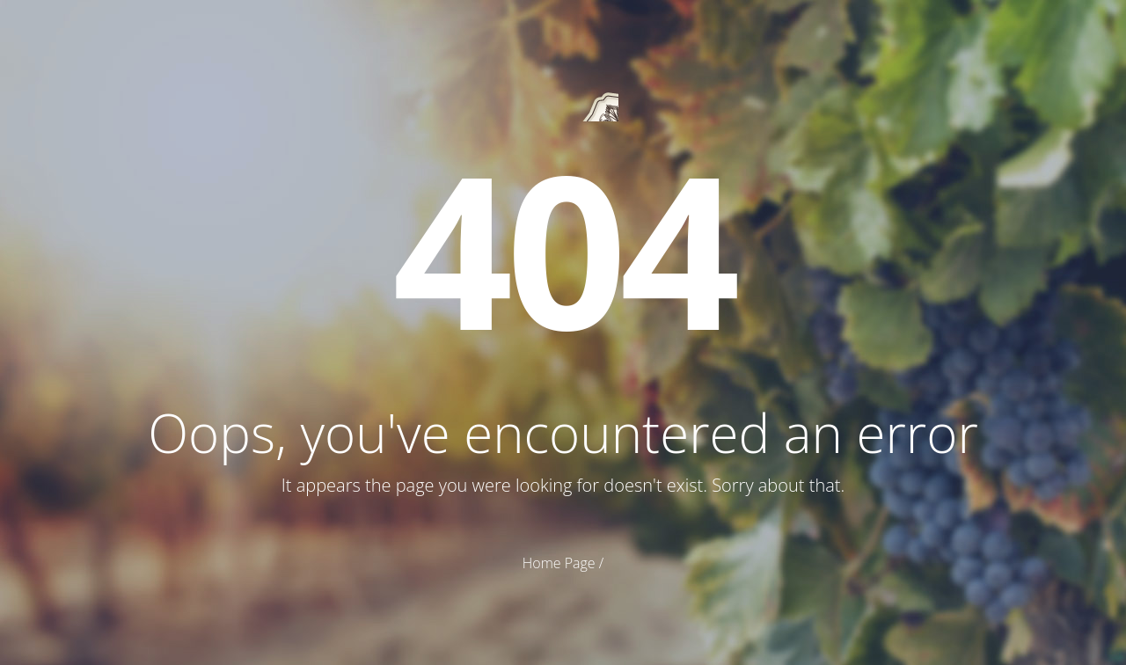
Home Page (559, 563)
